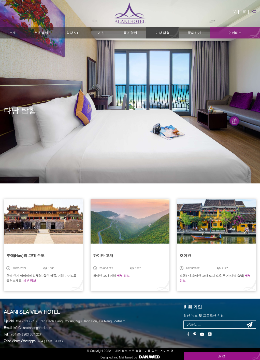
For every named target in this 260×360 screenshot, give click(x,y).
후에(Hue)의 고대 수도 (25, 255)
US (243, 11)
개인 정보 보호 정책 (128, 351)
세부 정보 (29, 280)
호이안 (185, 255)
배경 (222, 356)
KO (253, 11)
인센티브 (235, 33)
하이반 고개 (103, 255)
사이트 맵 (167, 351)
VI (235, 11)
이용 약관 (151, 351)
